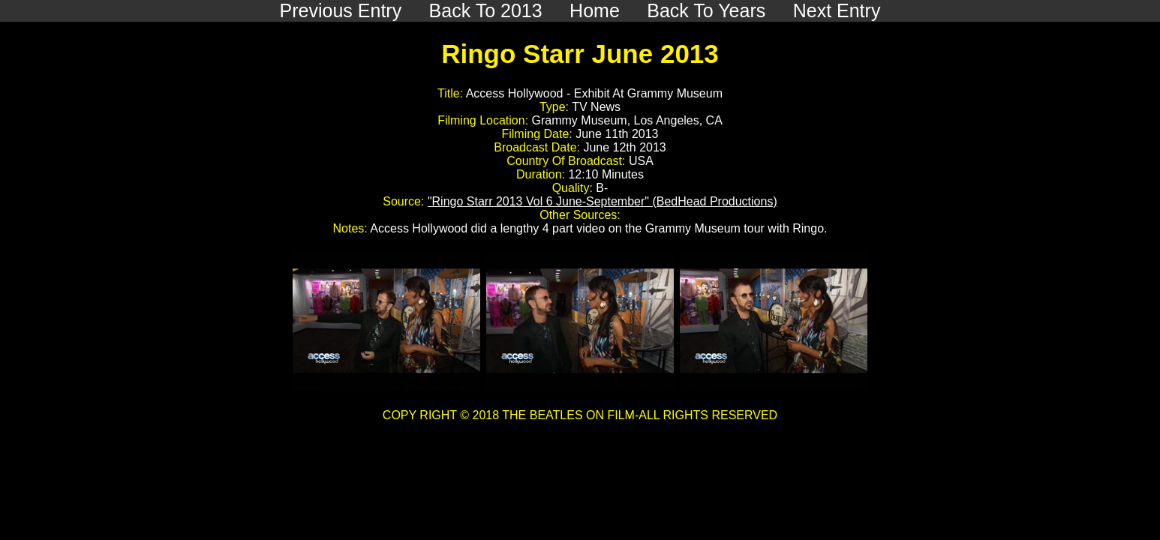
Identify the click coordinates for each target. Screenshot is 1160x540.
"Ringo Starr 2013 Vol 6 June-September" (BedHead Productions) (602, 201)
